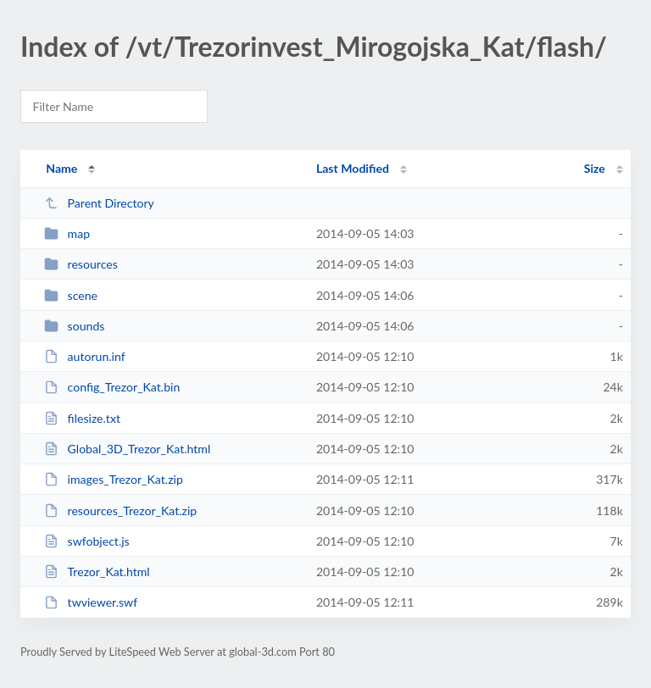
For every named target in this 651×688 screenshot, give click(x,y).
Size (594, 168)
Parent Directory (99, 203)
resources (81, 264)
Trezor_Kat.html (97, 571)
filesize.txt (82, 418)
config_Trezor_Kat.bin (112, 387)
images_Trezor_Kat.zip (113, 479)
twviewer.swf (90, 602)
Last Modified (352, 168)
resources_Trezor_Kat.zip (120, 510)
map (67, 233)
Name (61, 168)
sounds (74, 326)
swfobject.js (87, 541)
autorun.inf (84, 356)
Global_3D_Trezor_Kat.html (127, 448)
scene (70, 295)
